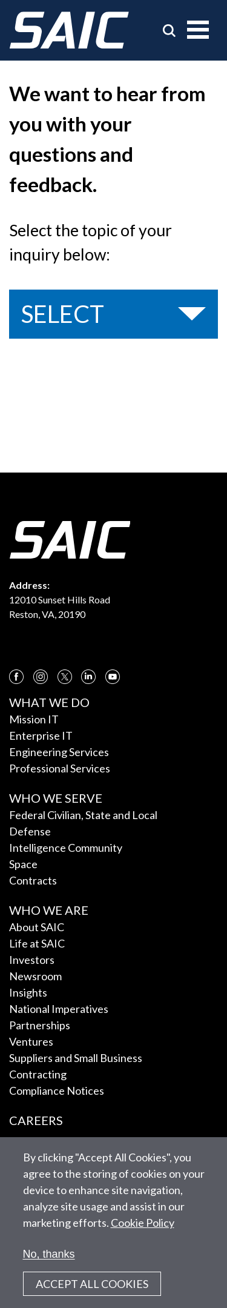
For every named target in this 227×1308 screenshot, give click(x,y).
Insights (28, 992)
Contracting (38, 1074)
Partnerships (39, 1025)
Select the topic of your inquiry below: (90, 242)
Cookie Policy (142, 1222)
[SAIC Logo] (69, 30)
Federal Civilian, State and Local (83, 815)
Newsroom (35, 976)
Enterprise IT (41, 735)
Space (23, 864)
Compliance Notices (56, 1090)
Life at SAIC (37, 943)
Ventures (31, 1041)
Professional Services (59, 768)
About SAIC (36, 927)
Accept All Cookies (92, 1283)
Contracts (33, 880)
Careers (36, 1120)
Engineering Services (59, 752)
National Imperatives (58, 1008)
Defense (30, 831)
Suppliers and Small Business (75, 1057)
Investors (31, 959)
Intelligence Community (65, 847)
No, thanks (49, 1254)
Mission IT (34, 719)
